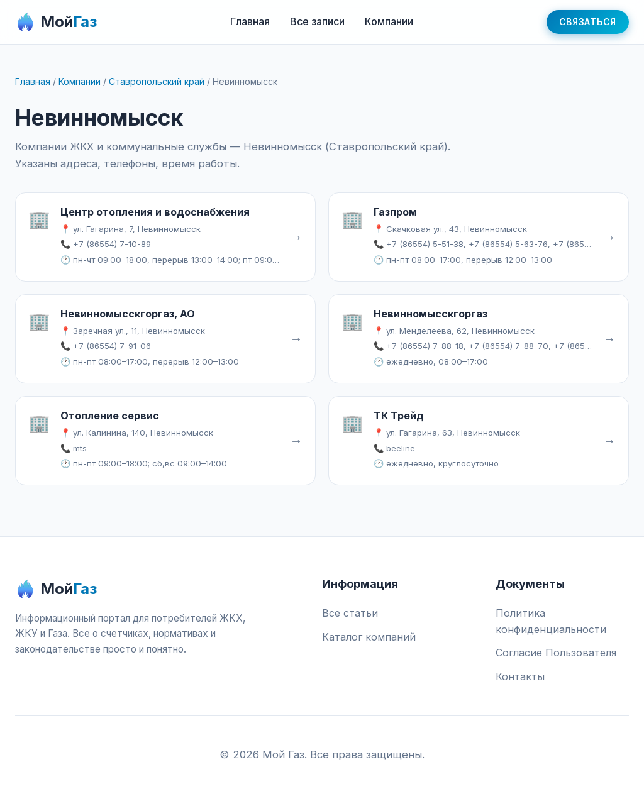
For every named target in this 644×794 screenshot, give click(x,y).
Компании (389, 21)
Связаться (587, 21)
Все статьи (350, 613)
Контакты (520, 676)
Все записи (317, 21)
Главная (250, 21)
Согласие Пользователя (556, 652)
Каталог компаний (369, 637)
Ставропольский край (156, 81)
